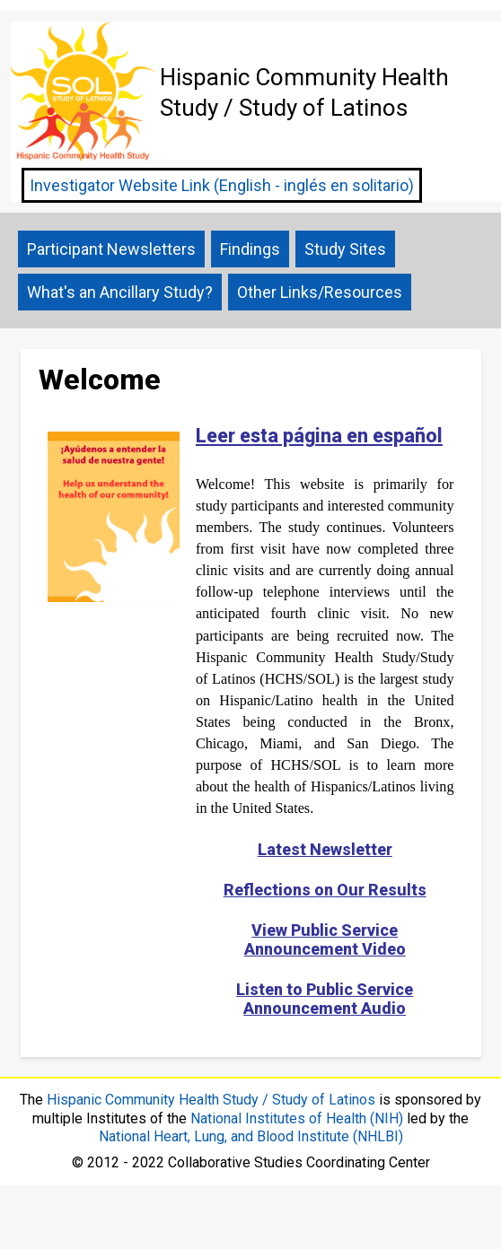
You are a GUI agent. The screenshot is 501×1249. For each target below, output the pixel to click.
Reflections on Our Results (325, 889)
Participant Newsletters (111, 249)
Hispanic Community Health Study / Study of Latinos (211, 1099)
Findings (250, 249)
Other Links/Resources (319, 292)
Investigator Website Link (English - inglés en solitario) (222, 185)
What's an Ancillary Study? (120, 292)
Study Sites (345, 249)
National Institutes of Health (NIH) (296, 1118)
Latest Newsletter (325, 849)
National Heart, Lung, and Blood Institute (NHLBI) (251, 1136)
